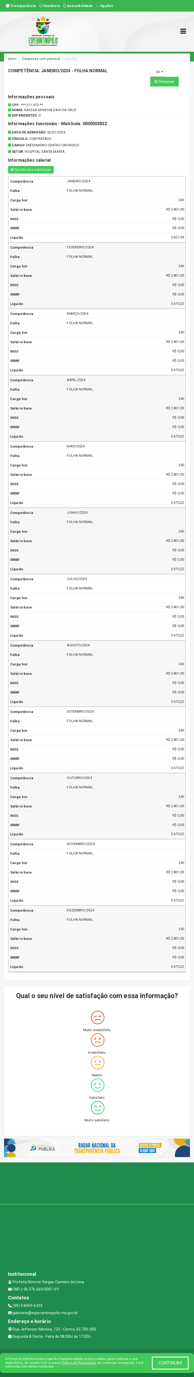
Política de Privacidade (78, 1363)
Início (12, 59)
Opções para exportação (31, 170)
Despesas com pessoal (41, 59)
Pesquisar (164, 81)
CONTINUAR (170, 1362)
